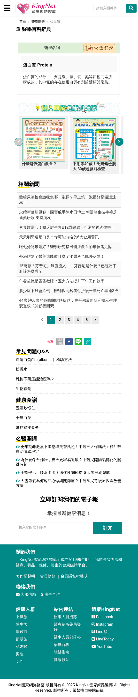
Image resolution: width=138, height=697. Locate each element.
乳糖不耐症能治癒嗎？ (35, 379)
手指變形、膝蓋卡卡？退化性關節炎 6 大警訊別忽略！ (65, 472)
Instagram (102, 624)
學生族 (21, 624)
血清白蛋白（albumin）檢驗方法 (44, 360)
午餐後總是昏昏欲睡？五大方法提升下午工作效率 (61, 281)
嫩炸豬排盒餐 (27, 428)
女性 (19, 662)
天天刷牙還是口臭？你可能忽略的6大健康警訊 (59, 237)
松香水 (21, 369)
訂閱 (107, 528)
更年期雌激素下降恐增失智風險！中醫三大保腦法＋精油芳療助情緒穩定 (68, 449)
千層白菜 (23, 418)
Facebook (102, 617)
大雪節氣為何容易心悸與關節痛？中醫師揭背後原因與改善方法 (68, 483)
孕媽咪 (21, 647)
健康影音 (61, 660)
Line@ (99, 632)
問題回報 (60, 341)
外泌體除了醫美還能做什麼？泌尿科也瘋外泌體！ (61, 256)
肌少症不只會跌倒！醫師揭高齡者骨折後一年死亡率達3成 (68, 291)
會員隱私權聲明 (74, 576)
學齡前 (21, 632)
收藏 (50, 341)
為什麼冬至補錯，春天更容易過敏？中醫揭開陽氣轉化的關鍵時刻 (68, 462)
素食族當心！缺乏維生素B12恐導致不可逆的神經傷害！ (67, 227)
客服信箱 (26, 594)
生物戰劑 (23, 389)
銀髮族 (21, 639)
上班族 (21, 617)
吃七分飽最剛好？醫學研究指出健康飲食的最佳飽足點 (65, 247)
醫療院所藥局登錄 (67, 627)
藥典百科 (61, 645)
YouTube (102, 647)
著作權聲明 (25, 576)
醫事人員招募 (65, 617)
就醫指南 (61, 652)
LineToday (103, 639)
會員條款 (47, 576)
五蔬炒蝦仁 (25, 408)
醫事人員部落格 (67, 637)
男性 (19, 654)
